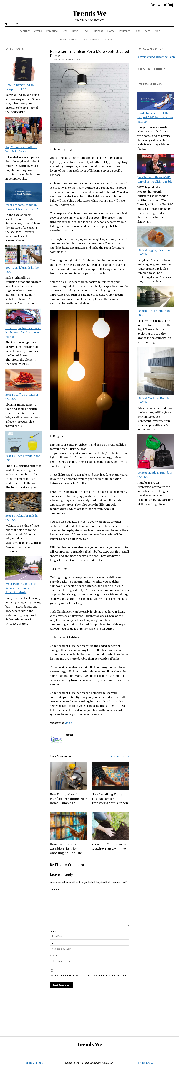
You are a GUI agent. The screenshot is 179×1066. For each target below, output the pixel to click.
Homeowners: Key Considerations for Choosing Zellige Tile (66, 848)
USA (86, 31)
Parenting (52, 31)
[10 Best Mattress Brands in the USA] (155, 371)
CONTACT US (112, 39)
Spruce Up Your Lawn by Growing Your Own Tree (109, 846)
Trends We (90, 13)
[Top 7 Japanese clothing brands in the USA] (23, 131)
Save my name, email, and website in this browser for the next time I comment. (88, 975)
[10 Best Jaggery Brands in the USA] (155, 237)
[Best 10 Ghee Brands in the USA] (23, 442)
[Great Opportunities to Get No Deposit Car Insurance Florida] (23, 317)
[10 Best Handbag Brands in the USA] (155, 452)
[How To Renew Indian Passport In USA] (23, 70)
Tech (64, 31)
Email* (53, 943)
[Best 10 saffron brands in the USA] (23, 380)
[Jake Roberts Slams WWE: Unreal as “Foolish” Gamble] (155, 164)
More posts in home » (118, 756)
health (24, 31)
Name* (53, 931)
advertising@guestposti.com (157, 57)
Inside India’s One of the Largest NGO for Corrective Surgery (155, 117)
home (68, 723)
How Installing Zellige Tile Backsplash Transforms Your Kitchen (110, 798)
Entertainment (69, 39)
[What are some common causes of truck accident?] (23, 193)
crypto (38, 31)
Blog (157, 31)
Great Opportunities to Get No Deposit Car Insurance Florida (23, 332)
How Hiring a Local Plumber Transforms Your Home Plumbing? (68, 798)
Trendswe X (145, 1063)
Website (53, 955)
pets (147, 31)
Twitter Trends (91, 39)
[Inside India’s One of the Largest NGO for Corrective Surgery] (155, 101)
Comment (54, 889)
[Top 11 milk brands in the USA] (23, 255)
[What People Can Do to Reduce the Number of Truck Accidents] (23, 568)
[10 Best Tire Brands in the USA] (155, 297)
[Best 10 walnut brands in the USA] (23, 502)
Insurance (124, 31)
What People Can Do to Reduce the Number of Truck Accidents (20, 588)
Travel (75, 31)
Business (98, 31)
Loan (137, 31)
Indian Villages (33, 1063)
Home (111, 31)
